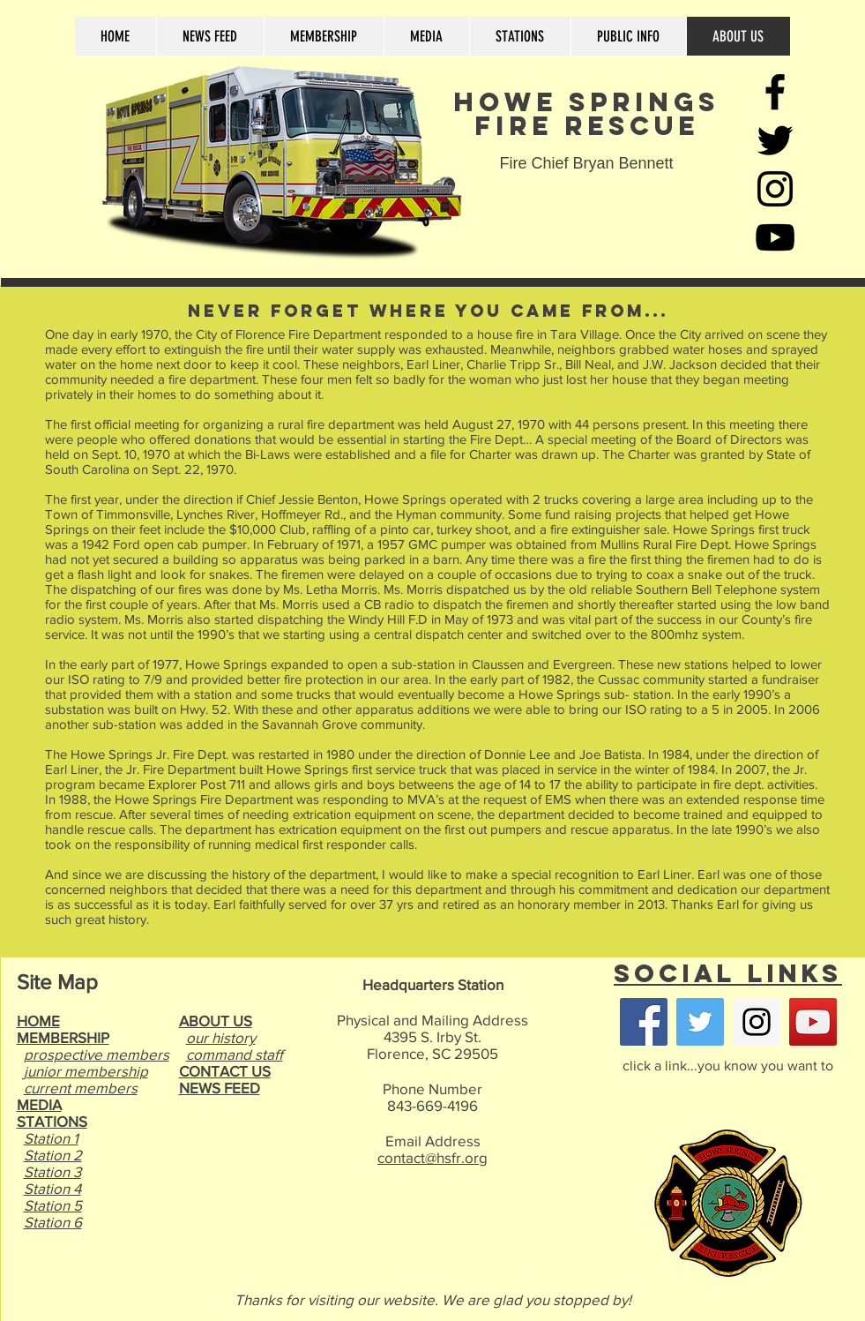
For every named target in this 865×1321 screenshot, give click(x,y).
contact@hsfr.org (432, 1157)
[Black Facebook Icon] (775, 92)
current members (81, 1087)
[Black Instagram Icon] (775, 189)
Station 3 (52, 1171)
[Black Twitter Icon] (775, 140)
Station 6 (53, 1221)
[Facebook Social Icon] (643, 1022)
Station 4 (52, 1188)
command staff (234, 1054)
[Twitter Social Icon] (700, 1022)
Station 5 (53, 1205)
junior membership (86, 1070)
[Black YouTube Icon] (775, 237)
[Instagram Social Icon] (756, 1022)
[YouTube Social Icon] (813, 1022)
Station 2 (53, 1154)
